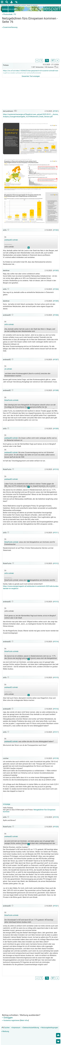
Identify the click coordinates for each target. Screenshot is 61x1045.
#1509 (55, 429)
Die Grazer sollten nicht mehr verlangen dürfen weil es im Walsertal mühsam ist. (30, 438)
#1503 (55, 270)
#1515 (55, 677)
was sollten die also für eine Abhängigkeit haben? (29, 740)
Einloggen (7, 1017)
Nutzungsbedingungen (49, 1028)
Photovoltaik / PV (9, 14)
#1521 (55, 906)
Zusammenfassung (9, 27)
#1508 (55, 390)
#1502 (55, 230)
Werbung (5, 1031)
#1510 (55, 469)
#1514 (55, 642)
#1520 (55, 827)
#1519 (55, 817)
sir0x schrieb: (9, 324)
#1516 (55, 709)
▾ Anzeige (6, 804)
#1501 (55, 111)
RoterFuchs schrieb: (11, 400)
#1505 (55, 301)
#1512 (55, 563)
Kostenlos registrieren (11, 1020)
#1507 (55, 360)
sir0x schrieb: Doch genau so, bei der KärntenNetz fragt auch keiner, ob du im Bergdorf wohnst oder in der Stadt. (30, 614)
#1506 (55, 315)
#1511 (55, 533)
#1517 (55, 732)
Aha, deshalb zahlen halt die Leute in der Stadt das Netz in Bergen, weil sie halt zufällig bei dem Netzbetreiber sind (29, 327)
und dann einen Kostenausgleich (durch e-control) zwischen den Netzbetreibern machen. (27, 372)
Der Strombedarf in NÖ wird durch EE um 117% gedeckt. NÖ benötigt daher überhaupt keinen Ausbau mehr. (28, 918)
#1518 (55, 758)
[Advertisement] (30, 43)
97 (53, 60)
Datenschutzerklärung (30, 1028)
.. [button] (28, 248)
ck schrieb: (8, 369)
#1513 (55, 602)
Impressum (15, 1028)
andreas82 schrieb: (11, 240)
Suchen (5, 1028)
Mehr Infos (24, 1020)
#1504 (55, 289)
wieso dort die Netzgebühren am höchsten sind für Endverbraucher (29, 542)
